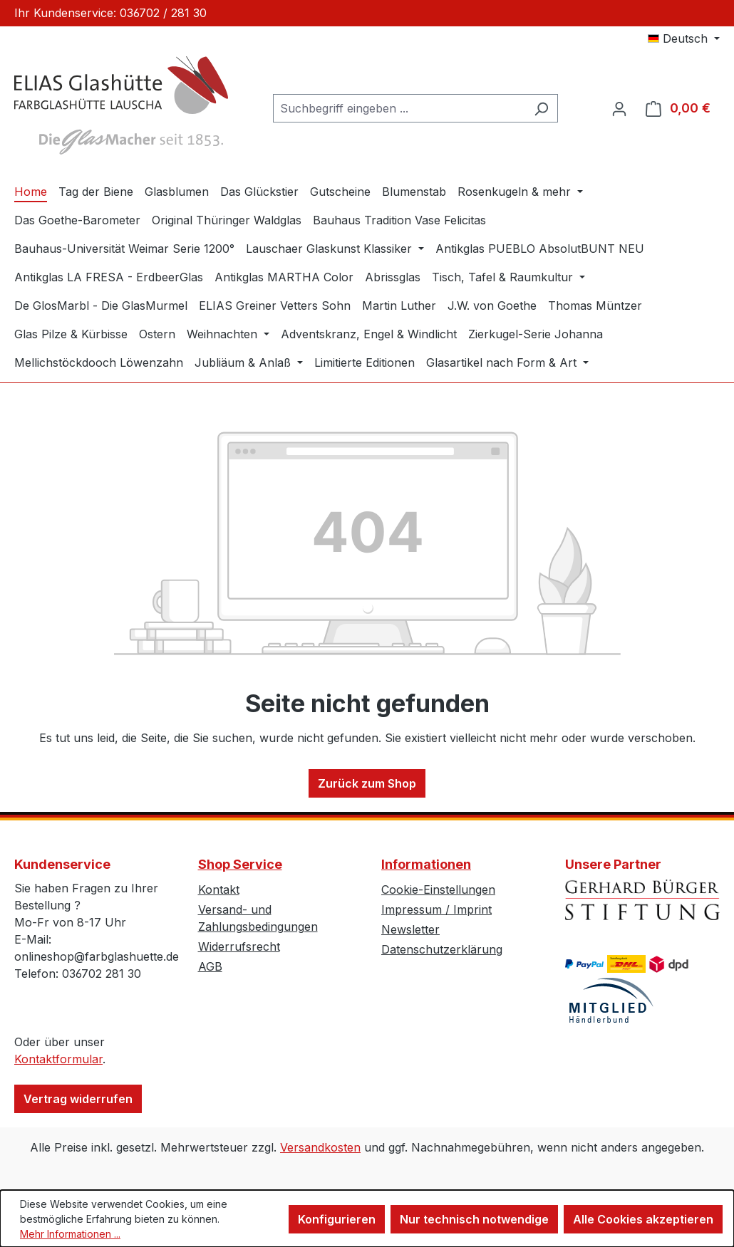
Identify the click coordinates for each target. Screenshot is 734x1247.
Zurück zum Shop (367, 783)
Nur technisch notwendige (474, 1219)
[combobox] (399, 108)
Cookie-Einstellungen (438, 889)
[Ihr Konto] (619, 108)
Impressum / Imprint (436, 909)
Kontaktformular (58, 1059)
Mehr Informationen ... (70, 1234)
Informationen (426, 864)
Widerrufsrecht (239, 946)
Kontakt (218, 889)
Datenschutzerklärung (441, 949)
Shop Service (240, 864)
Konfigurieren (337, 1219)
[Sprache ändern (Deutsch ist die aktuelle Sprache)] (684, 38)
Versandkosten (320, 1147)
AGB (210, 966)
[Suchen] (541, 108)
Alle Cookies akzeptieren (643, 1219)
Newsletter (410, 929)
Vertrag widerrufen (78, 1099)
